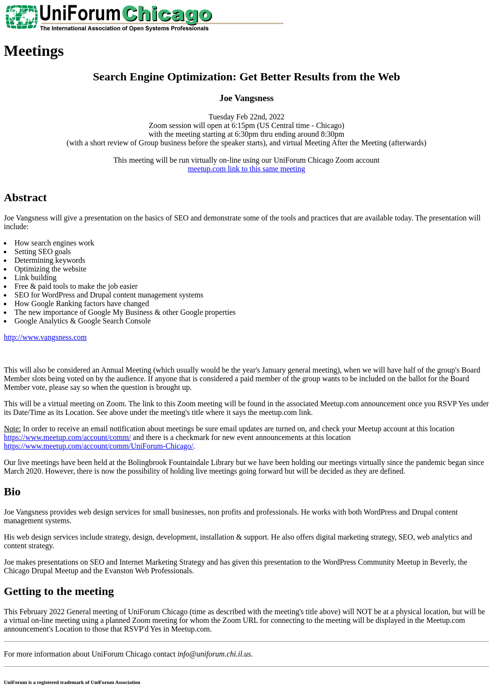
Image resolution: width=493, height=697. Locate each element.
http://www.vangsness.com (45, 337)
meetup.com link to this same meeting (246, 169)
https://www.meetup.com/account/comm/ (67, 437)
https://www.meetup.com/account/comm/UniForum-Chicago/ (99, 446)
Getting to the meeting (59, 591)
